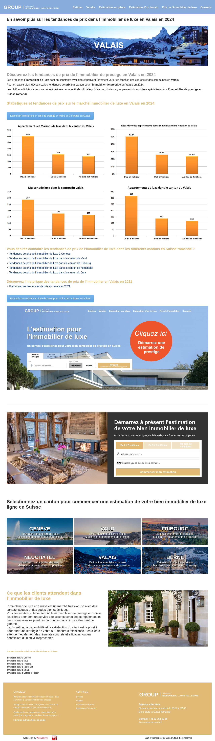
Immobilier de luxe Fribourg (19, 664)
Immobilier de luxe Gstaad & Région (23, 673)
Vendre (90, 7)
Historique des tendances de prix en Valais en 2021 (39, 286)
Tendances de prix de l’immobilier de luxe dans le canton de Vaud (48, 258)
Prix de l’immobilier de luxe (179, 7)
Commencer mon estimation (158, 472)
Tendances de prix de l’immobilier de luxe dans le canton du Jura (47, 272)
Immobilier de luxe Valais (18, 670)
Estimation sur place (112, 7)
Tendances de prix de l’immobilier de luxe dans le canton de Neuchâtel (51, 267)
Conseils (206, 7)
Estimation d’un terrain (143, 7)
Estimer (78, 7)
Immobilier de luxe (32, 7)
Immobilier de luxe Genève (19, 658)
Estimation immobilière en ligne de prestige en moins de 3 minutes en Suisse (50, 115)
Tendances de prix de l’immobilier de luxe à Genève (40, 253)
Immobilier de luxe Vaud (17, 661)
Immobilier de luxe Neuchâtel (20, 667)
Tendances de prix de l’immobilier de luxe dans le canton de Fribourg (50, 263)
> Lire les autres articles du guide (29, 720)
